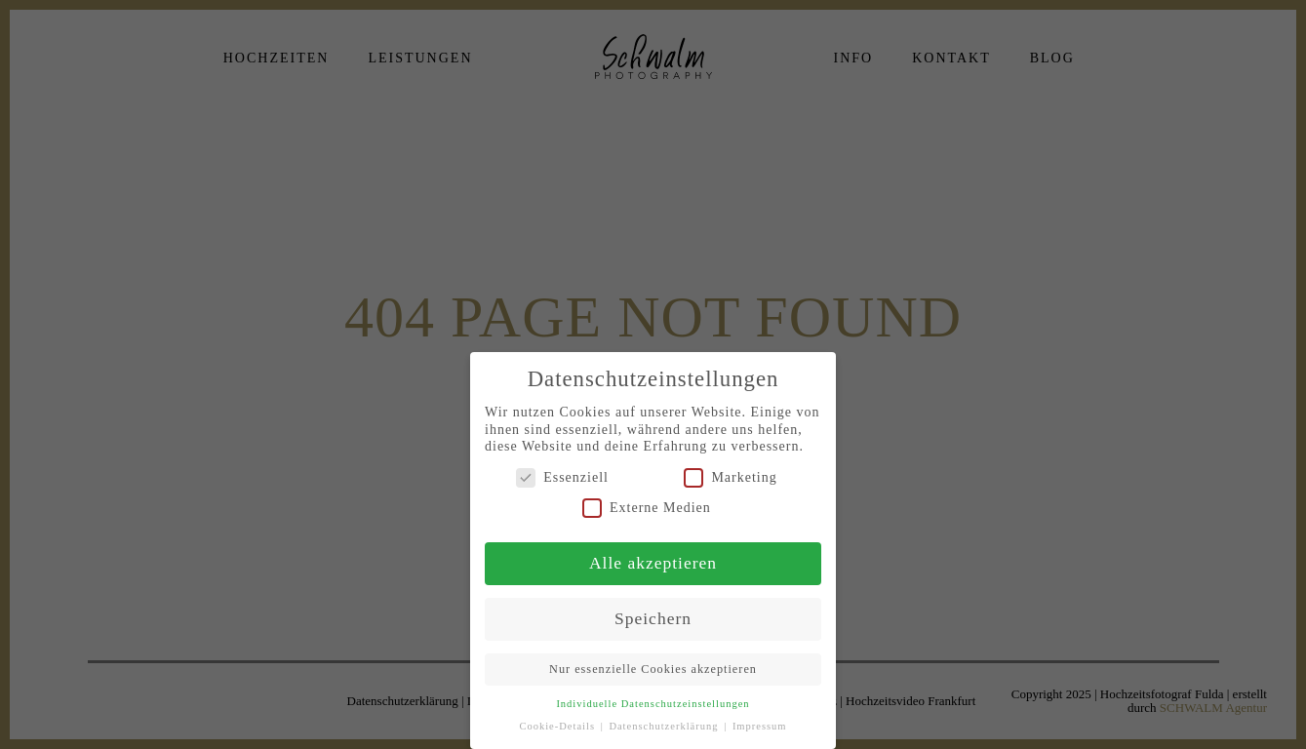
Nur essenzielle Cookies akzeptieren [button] (653, 669)
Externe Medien (646, 507)
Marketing (730, 477)
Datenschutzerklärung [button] (665, 726)
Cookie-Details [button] (558, 726)
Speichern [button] (653, 618)
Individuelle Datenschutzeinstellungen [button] (652, 703)
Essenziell (562, 477)
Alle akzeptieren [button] (653, 562)
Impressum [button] (759, 726)
